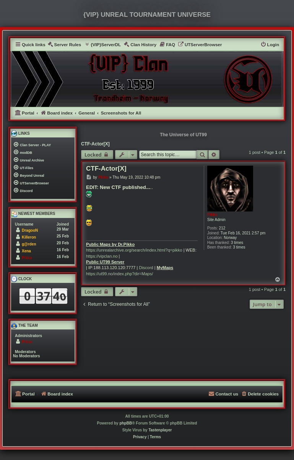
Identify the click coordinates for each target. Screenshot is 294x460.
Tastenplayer (160, 430)
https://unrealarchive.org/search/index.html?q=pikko (134, 250)
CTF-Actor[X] (95, 144)
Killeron (29, 237)
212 (222, 228)
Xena (26, 251)
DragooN (30, 230)
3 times (237, 242)
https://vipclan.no (102, 256)
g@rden (29, 244)
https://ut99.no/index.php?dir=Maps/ (119, 273)
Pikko (212, 215)
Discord (146, 267)
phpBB (125, 423)
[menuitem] (64, 45)
